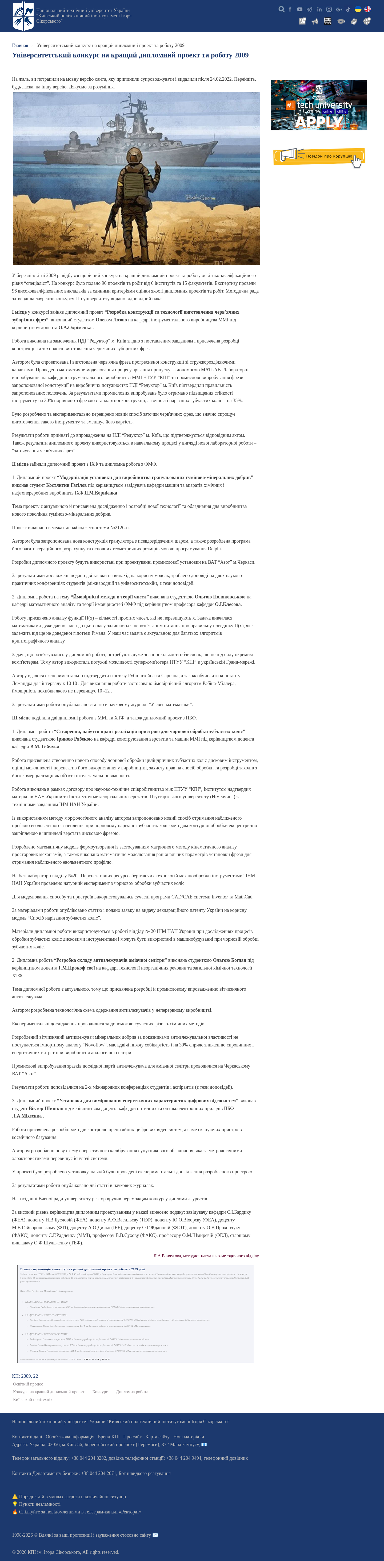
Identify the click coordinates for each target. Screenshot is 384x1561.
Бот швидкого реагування (145, 1473)
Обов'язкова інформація (70, 1436)
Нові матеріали (188, 1436)
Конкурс (100, 1391)
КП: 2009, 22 (25, 1376)
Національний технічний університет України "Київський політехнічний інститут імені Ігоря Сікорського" (83, 16)
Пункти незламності (40, 1504)
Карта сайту (157, 1436)
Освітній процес (28, 1384)
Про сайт (132, 1436)
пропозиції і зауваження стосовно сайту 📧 (114, 1535)
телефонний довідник (226, 1458)
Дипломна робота (132, 1391)
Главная (20, 45)
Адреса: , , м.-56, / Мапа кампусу (105, 1444)
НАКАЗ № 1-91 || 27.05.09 (97, 1359)
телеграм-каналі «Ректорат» (113, 1512)
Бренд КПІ (109, 1436)
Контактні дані (27, 1436)
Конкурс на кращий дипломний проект (48, 1391)
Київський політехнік (33, 1399)
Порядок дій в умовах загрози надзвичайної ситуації (72, 1496)
